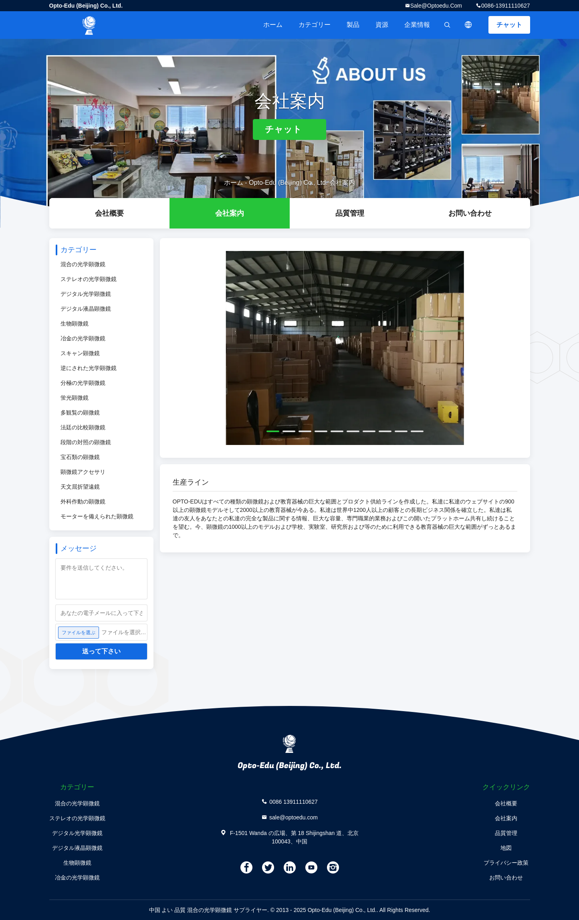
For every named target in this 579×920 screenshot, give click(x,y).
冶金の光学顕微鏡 (83, 338)
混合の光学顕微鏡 (83, 264)
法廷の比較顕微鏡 (83, 427)
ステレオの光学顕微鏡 (89, 279)
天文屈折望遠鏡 (80, 486)
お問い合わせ (470, 213)
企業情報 (417, 24)
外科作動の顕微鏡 (83, 501)
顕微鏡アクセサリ (83, 472)
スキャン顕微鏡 (80, 353)
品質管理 (349, 213)
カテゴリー (315, 24)
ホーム (272, 24)
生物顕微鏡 (75, 323)
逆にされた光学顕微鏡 (89, 368)
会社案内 (229, 213)
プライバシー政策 (506, 862)
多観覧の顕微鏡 (80, 412)
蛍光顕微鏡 (75, 397)
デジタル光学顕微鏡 (86, 294)
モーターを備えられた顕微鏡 (97, 516)
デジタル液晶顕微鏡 (86, 308)
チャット (509, 24)
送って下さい (101, 651)
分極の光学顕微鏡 (83, 383)
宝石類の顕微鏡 (80, 457)
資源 (381, 24)
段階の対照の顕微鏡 (86, 442)
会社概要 (109, 213)
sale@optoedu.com (436, 5)
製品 (353, 24)
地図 (506, 848)
